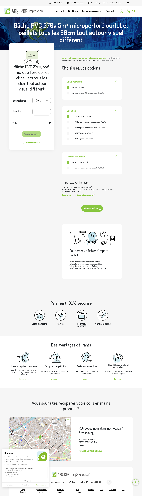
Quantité (17, 111)
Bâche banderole (91, 58)
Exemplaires (19, 100)
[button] (40, 437)
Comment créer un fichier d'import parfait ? (78, 195)
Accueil (68, 58)
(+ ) (85, 93)
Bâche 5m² (103, 58)
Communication (78, 58)
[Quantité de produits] (42, 111)
